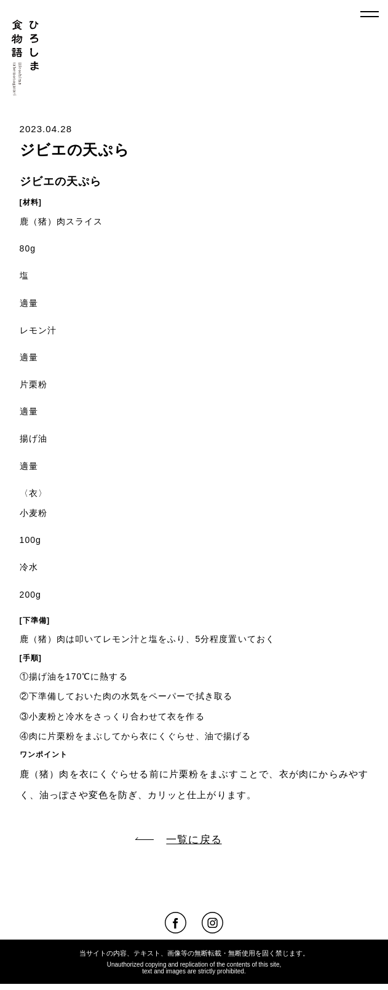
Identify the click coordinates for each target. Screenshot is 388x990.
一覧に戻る (178, 839)
